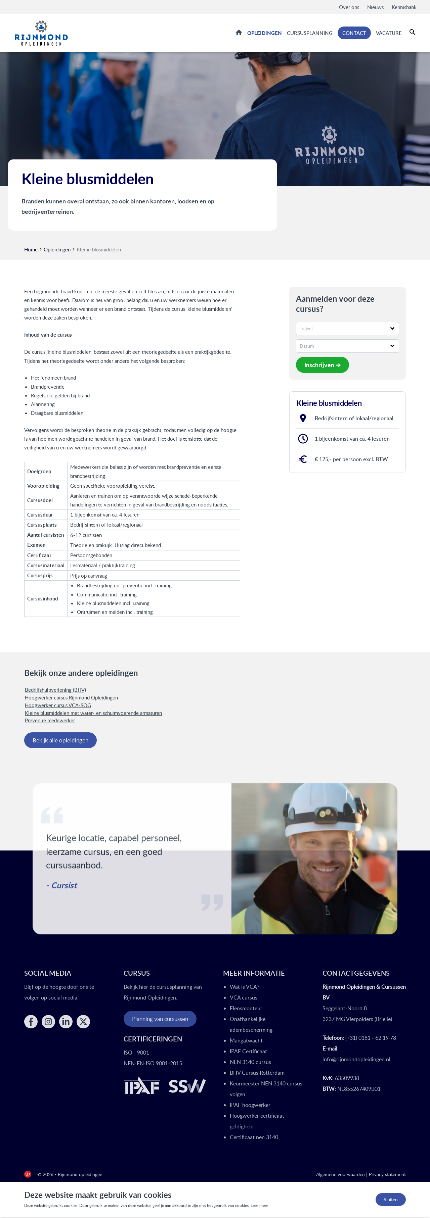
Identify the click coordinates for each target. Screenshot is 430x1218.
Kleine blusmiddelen (99, 250)
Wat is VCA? (244, 987)
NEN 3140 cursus (250, 1063)
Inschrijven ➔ (322, 365)
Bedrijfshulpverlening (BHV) (55, 690)
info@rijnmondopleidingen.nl (356, 1060)
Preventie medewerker (50, 721)
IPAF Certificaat (248, 1052)
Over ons (349, 7)
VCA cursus (243, 998)
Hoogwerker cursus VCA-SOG (58, 705)
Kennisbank (404, 7)
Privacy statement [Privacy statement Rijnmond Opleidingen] (387, 1175)
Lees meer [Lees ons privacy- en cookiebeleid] (259, 1206)
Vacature (389, 33)
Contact (354, 33)
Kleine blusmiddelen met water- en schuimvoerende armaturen (93, 713)
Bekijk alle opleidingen (60, 741)
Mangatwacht (246, 1041)
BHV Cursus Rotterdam (257, 1073)
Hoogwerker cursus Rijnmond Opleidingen (71, 698)
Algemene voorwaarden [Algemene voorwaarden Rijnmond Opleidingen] (340, 1175)
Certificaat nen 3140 (254, 1138)
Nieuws (375, 7)
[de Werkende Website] (27, 1175)
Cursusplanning (310, 33)
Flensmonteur (246, 1009)
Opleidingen (264, 33)
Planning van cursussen (160, 1020)
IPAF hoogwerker (250, 1106)
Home (238, 33)
